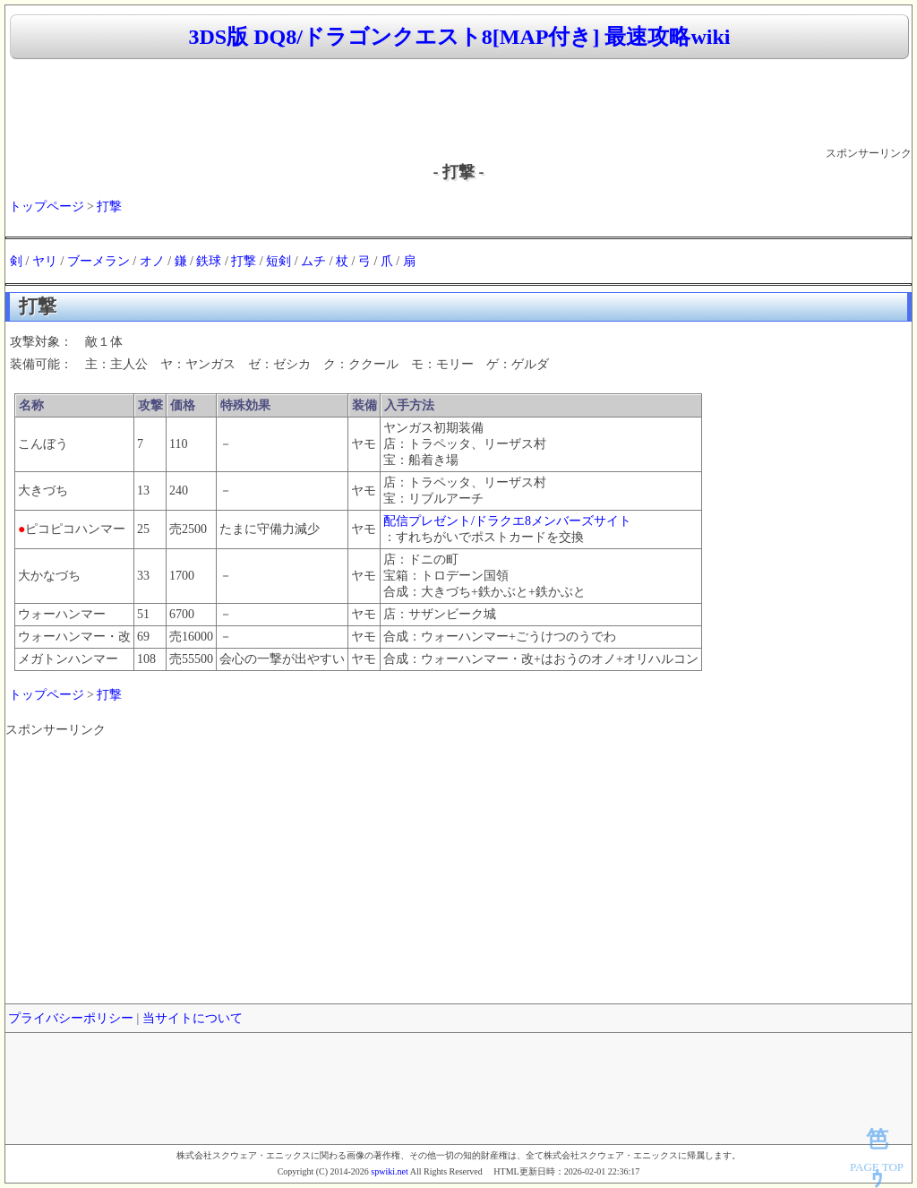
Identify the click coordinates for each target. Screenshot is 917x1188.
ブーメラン (98, 261)
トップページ (46, 206)
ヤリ (44, 261)
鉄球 (208, 261)
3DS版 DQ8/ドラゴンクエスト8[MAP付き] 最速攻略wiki (460, 36)
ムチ (313, 261)
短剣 (278, 261)
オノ (152, 261)
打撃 (109, 206)
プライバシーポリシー (70, 1018)
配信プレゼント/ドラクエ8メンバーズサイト (507, 521)
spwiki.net (389, 1171)
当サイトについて (192, 1018)
